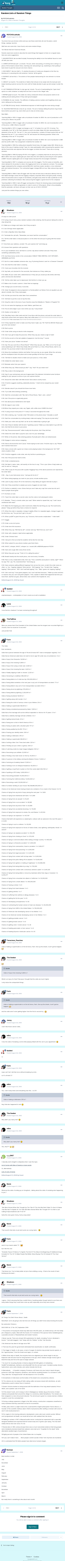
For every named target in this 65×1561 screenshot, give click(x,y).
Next (58, 27)
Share (15, 1537)
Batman (10, 1450)
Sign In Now (32, 1527)
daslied (9, 589)
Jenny (9, 1020)
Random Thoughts (19, 20)
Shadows (10, 210)
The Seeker (11, 958)
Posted (14, 37)
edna (9, 1035)
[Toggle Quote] (4, 968)
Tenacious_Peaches (15, 940)
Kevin (9, 1184)
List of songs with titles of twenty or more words (16, 1165)
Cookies (36, 1557)
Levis (9, 604)
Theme (29, 1557)
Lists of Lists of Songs (8, 1172)
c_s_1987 (10, 1156)
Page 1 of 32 (32, 27)
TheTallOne (11, 619)
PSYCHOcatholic (8, 18)
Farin (9, 640)
